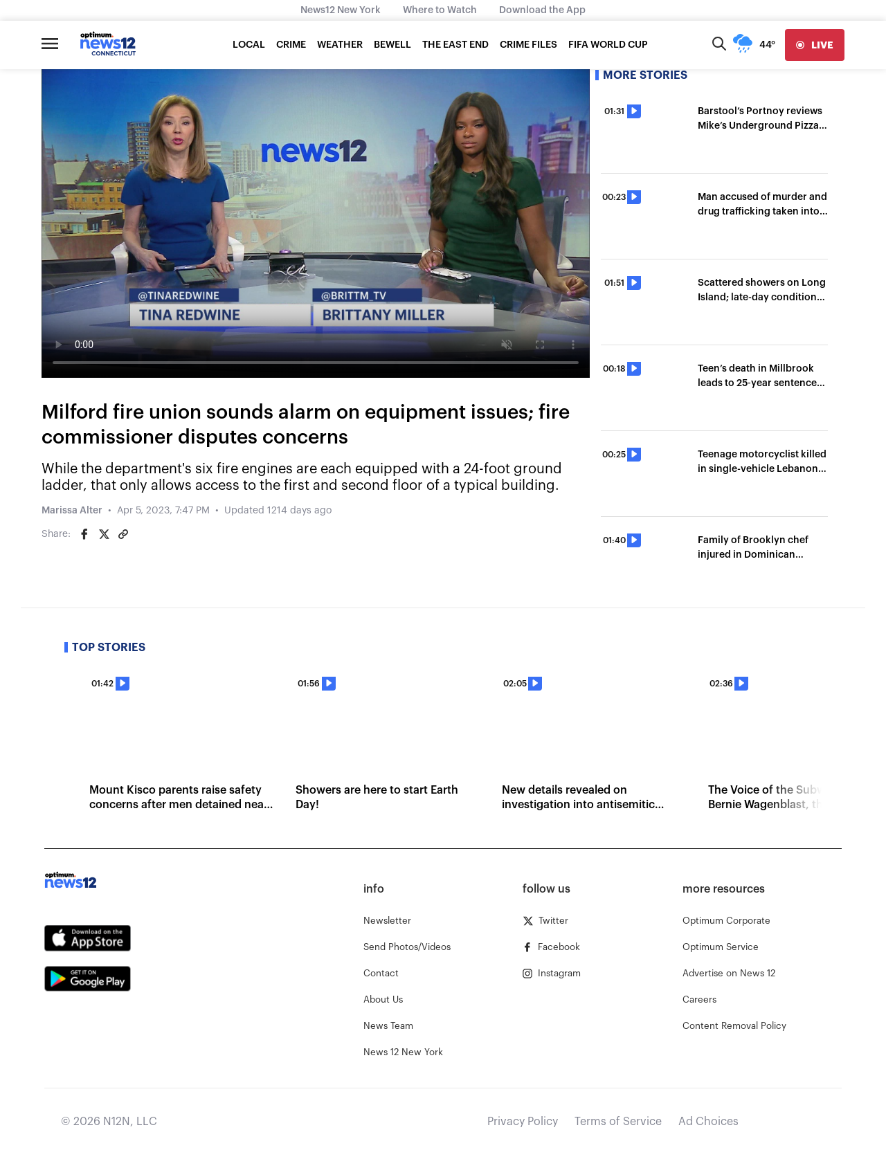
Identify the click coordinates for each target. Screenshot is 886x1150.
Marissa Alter (72, 510)
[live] (814, 45)
